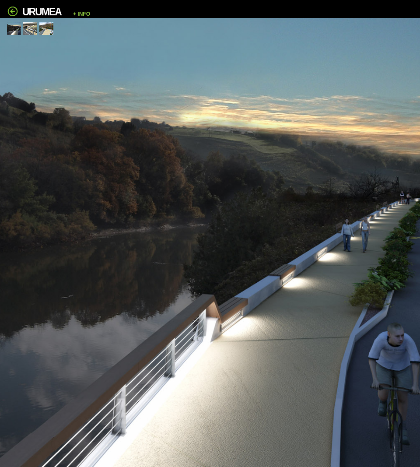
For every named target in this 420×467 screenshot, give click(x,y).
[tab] (14, 28)
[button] (234, 14)
